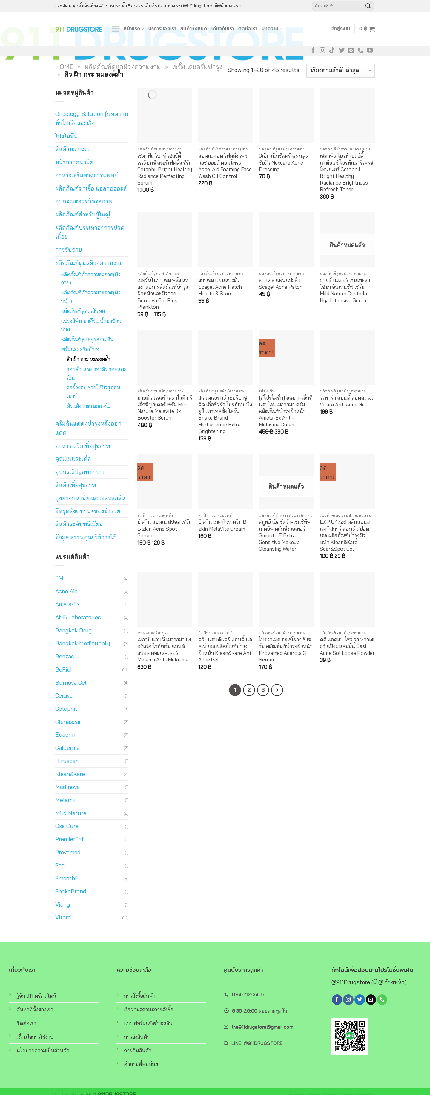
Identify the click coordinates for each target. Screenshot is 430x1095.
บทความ (272, 28)
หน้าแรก (134, 28)
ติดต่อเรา (247, 28)
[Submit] (368, 6)
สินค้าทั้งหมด (193, 28)
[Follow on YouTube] (370, 50)
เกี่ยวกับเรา (222, 28)
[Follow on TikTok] (332, 50)
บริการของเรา (162, 28)
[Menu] (115, 29)
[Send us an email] (351, 50)
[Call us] (360, 50)
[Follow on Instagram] (322, 50)
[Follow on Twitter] (342, 50)
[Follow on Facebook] (313, 50)
